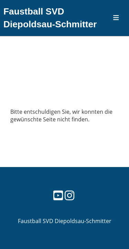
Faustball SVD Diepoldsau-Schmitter (50, 17)
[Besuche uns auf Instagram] (69, 195)
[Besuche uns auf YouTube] (58, 195)
